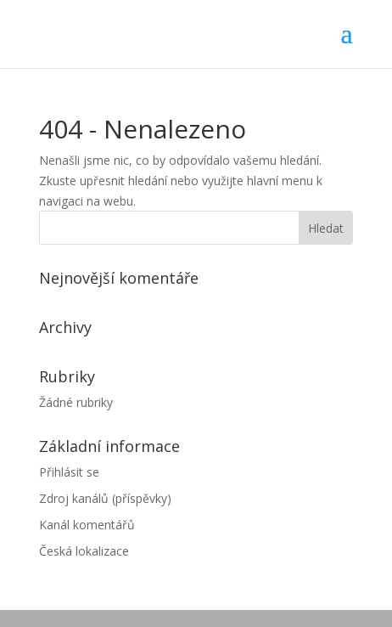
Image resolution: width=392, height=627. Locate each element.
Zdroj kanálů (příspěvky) (105, 498)
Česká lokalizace (84, 551)
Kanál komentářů (87, 525)
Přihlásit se (69, 472)
